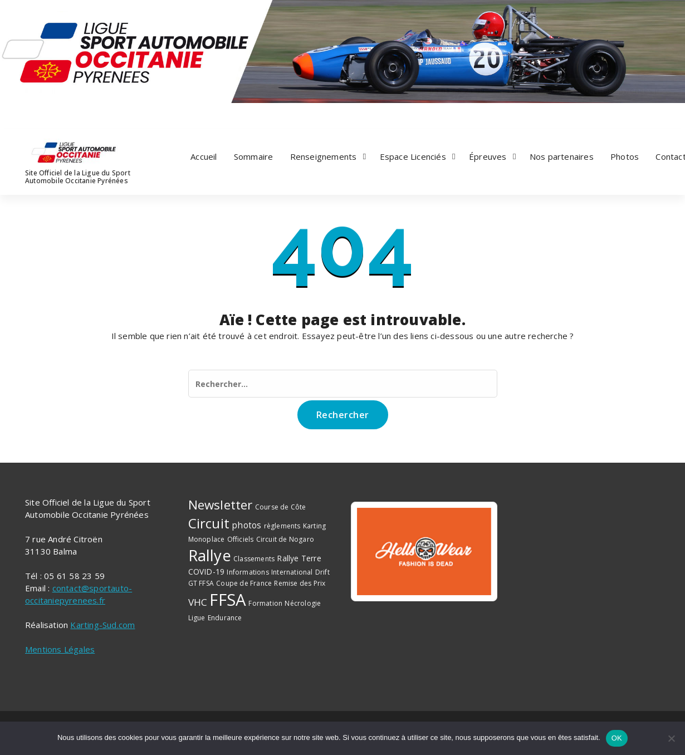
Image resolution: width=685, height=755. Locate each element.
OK (616, 738)
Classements (254, 558)
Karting (314, 526)
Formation (265, 603)
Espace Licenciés (413, 156)
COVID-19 (206, 571)
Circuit (208, 523)
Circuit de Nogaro (285, 539)
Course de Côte (280, 507)
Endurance (225, 617)
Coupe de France (244, 583)
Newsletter (220, 504)
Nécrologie (303, 603)
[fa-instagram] (53, 114)
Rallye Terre (299, 558)
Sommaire (253, 156)
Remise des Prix (299, 583)
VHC (198, 602)
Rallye (209, 555)
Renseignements (323, 156)
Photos (624, 156)
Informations (247, 572)
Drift (322, 572)
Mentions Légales (60, 649)
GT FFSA (201, 583)
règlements (282, 526)
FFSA (227, 600)
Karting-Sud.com (102, 624)
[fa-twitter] (40, 114)
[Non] (671, 738)
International (292, 572)
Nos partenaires (562, 156)
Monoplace (206, 539)
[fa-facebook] (26, 114)
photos (246, 525)
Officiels (240, 539)
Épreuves (488, 156)
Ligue (197, 617)
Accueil (203, 156)
